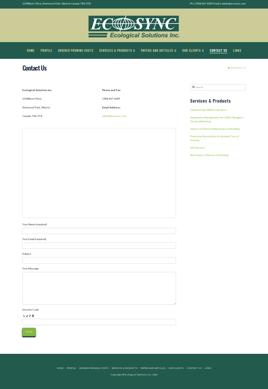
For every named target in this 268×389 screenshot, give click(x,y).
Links (208, 368)
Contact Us (194, 368)
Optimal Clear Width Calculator (208, 109)
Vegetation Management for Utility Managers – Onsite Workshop (217, 119)
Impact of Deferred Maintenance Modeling (215, 128)
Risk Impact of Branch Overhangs (209, 155)
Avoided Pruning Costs (94, 368)
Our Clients (176, 368)
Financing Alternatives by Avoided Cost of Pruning (214, 138)
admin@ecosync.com (114, 116)
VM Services (197, 147)
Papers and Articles (153, 368)
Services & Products (125, 368)
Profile (71, 368)
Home (60, 368)
